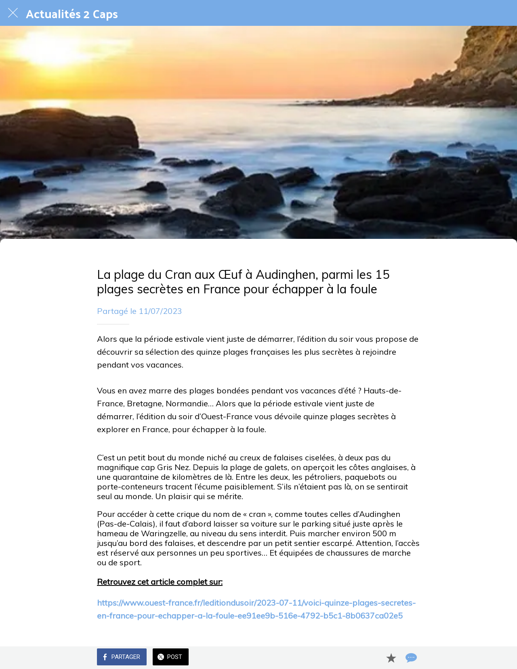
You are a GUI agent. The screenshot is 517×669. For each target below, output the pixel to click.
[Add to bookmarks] (391, 657)
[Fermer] (13, 13)
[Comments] (410, 657)
